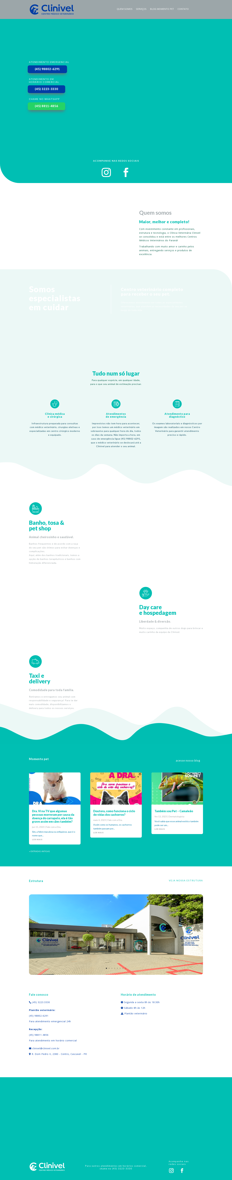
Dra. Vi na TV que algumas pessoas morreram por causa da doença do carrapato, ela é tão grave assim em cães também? (53, 816)
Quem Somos (124, 9)
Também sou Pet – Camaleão (174, 811)
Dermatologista (176, 816)
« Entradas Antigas (39, 851)
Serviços (141, 9)
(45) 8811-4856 (46, 106)
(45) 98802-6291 (47, 69)
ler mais (37, 839)
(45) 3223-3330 (46, 89)
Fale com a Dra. (53, 827)
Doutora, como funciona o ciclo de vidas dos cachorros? (114, 812)
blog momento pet (162, 9)
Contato (183, 9)
